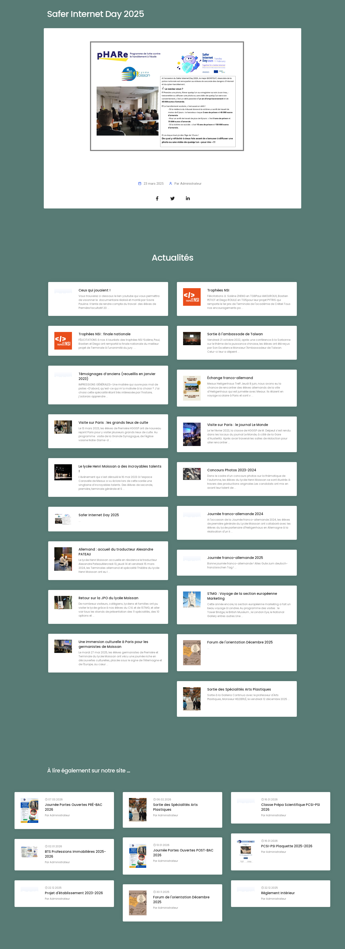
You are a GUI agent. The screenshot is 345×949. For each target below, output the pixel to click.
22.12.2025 (270, 888)
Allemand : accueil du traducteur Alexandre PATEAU (116, 552)
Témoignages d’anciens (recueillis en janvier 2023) (117, 376)
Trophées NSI (219, 290)
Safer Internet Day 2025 (99, 515)
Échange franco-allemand (230, 378)
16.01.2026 (270, 800)
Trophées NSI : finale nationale (105, 334)
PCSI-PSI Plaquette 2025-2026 (287, 846)
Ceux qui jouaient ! (95, 290)
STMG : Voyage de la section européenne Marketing (242, 596)
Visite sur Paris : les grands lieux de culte (114, 423)
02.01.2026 (53, 847)
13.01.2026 (162, 845)
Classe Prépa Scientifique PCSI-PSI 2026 (291, 808)
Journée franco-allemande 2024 (236, 514)
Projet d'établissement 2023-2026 (74, 893)
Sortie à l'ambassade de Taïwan (235, 334)
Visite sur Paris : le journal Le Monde (238, 425)
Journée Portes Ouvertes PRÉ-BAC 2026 (74, 808)
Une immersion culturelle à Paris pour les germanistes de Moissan (114, 645)
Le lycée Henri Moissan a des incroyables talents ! (114, 469)
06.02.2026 (163, 800)
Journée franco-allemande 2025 (236, 558)
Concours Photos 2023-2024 (232, 470)
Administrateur (191, 184)
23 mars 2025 (153, 184)
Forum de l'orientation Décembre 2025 (240, 643)
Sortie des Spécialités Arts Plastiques (240, 689)
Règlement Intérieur (278, 893)
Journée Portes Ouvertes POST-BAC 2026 (184, 853)
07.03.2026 (54, 800)
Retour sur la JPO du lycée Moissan (109, 598)
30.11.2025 (162, 892)
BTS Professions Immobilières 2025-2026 (75, 854)
